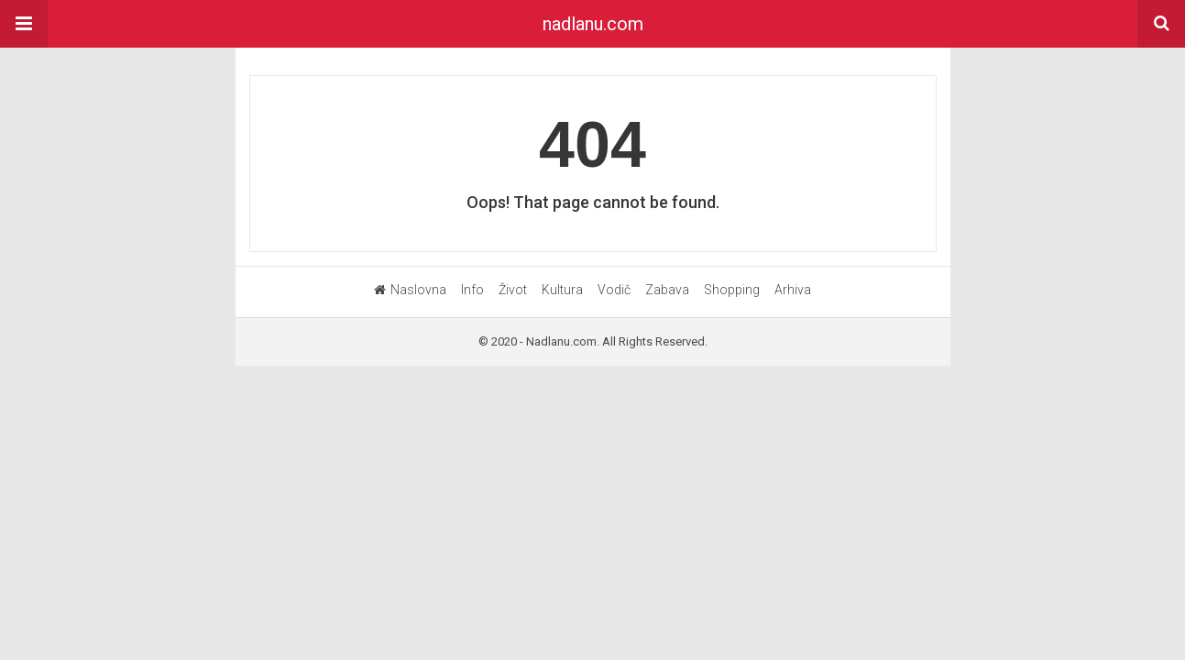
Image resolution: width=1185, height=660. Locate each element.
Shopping (732, 289)
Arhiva (792, 289)
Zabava (667, 289)
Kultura (562, 289)
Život (513, 289)
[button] (24, 24)
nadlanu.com (593, 24)
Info (472, 289)
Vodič (614, 289)
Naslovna (410, 289)
